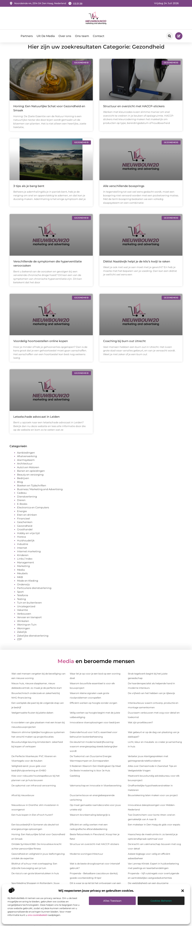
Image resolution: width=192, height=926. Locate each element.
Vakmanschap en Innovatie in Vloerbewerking (95, 792)
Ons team (82, 36)
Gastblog (75, 782)
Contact (98, 36)
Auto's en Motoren (28, 473)
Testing (21, 605)
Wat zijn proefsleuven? (140, 729)
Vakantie (22, 616)
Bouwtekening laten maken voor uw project (153, 802)
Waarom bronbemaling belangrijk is (90, 821)
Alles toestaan (112, 900)
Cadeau (22, 499)
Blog (20, 488)
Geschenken (24, 528)
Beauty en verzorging (30, 481)
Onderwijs (23, 591)
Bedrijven (23, 485)
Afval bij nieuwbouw (22, 802)
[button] (182, 891)
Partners (27, 36)
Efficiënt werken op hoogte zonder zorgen (93, 709)
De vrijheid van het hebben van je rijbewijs (151, 699)
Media (21, 576)
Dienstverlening (27, 503)
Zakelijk (22, 638)
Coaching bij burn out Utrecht (124, 348)
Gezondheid (24, 532)
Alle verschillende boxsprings (123, 192)
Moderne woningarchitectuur (86, 860)
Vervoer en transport (29, 624)
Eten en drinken (27, 521)
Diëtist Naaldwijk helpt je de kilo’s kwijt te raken (136, 268)
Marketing (23, 572)
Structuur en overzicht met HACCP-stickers (134, 113)
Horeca (21, 543)
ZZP (19, 646)
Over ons (64, 36)
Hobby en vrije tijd (28, 539)
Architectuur (24, 470)
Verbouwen (24, 620)
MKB (20, 583)
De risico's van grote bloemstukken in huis (35, 880)
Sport (20, 598)
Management (25, 569)
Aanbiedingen (26, 459)
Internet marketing (29, 558)
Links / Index (24, 565)
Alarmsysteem (26, 466)
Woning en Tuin (27, 631)
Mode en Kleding (27, 587)
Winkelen (23, 627)
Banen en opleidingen (31, 477)
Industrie (22, 550)
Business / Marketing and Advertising (40, 495)
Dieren (21, 507)
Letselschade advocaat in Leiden (36, 423)
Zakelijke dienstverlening (32, 642)
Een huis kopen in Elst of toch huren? (32, 821)
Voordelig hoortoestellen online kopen (40, 348)
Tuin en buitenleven (29, 609)
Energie (22, 517)
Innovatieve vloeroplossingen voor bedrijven (95, 729)
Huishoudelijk (25, 547)
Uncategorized (26, 613)
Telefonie (22, 602)
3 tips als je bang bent (28, 192)
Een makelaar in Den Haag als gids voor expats (154, 831)
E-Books (22, 510)
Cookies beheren (161, 900)
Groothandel (25, 536)
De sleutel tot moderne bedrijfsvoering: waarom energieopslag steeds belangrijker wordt (94, 753)
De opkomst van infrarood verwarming (33, 792)
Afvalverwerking (27, 463)
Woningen (23, 635)
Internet (22, 554)
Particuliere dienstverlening (34, 594)
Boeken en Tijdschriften (31, 492)
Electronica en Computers (33, 514)
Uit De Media (46, 36)
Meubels (22, 580)
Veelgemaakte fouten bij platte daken (32, 719)
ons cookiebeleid (37, 915)
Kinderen (22, 561)
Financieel (23, 525)
